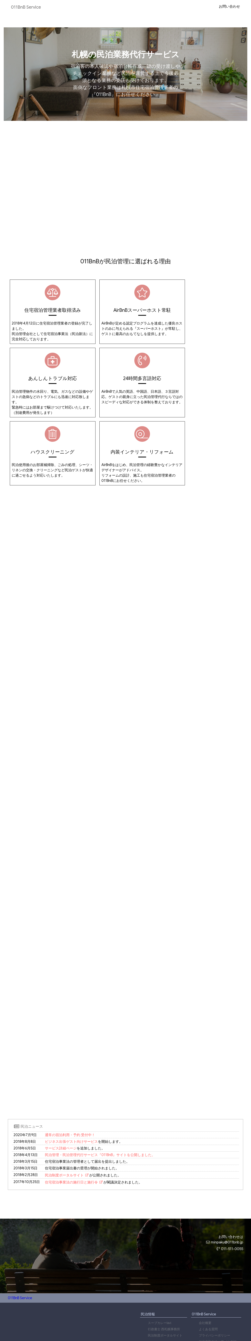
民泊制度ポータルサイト (64, 1121)
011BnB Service (27, 7)
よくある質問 (208, 1276)
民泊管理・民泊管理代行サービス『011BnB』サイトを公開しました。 (100, 1101)
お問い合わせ (229, 6)
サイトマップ (208, 1295)
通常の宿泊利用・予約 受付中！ (70, 1081)
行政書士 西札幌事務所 (164, 1276)
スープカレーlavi (159, 1270)
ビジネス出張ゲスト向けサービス (71, 1088)
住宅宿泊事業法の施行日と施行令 (71, 1128)
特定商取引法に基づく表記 (217, 1288)
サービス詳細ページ (61, 1094)
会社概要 (205, 1270)
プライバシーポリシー (214, 1282)
